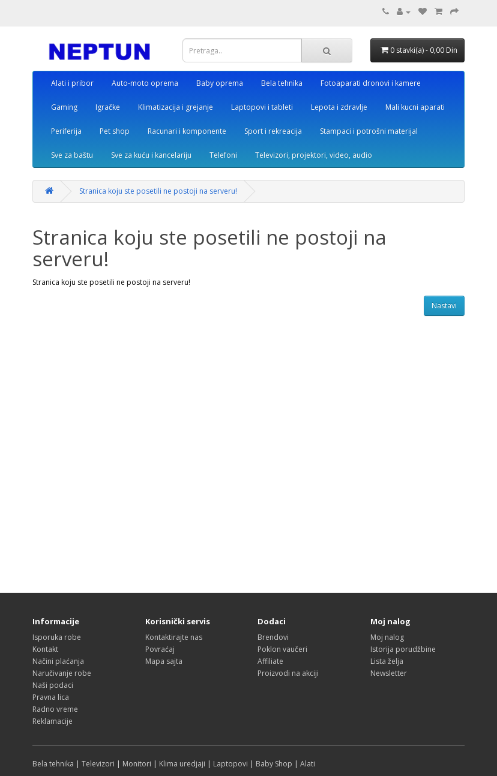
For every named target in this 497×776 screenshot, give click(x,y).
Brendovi (273, 637)
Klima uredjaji (182, 764)
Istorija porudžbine (403, 649)
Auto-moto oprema (145, 83)
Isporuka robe (56, 637)
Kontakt (45, 649)
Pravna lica (50, 697)
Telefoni (223, 155)
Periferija (66, 131)
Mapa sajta (163, 661)
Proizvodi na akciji (288, 673)
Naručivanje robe (61, 673)
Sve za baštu (72, 155)
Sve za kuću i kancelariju (151, 155)
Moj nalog (387, 637)
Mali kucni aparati (415, 107)
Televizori (98, 764)
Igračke (107, 107)
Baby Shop (274, 764)
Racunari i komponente (187, 131)
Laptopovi (230, 764)
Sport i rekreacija (273, 131)
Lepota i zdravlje (339, 107)
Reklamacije (52, 721)
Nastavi (444, 305)
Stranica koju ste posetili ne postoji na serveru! (158, 191)
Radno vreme (55, 709)
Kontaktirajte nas (173, 637)
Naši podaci (52, 685)
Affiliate (270, 661)
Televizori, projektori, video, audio (313, 155)
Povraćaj (160, 649)
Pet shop (115, 131)
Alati (307, 764)
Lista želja (386, 661)
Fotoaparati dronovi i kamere (371, 83)
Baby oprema (219, 83)
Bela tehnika (282, 83)
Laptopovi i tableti (262, 107)
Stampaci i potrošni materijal (369, 131)
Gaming (64, 107)
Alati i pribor (72, 83)
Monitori (136, 764)
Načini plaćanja (58, 661)
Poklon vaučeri (282, 649)
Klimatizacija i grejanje (175, 107)
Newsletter (388, 673)
